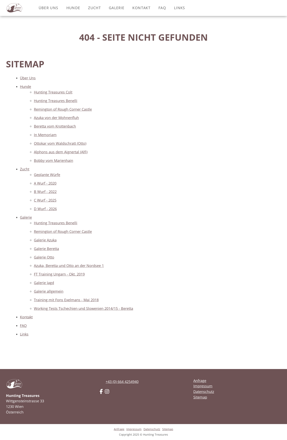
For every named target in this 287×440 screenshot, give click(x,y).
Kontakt (141, 7)
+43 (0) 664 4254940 (122, 381)
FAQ (162, 7)
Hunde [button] (73, 7)
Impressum (202, 386)
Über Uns (48, 7)
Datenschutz (203, 391)
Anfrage (199, 380)
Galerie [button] (116, 7)
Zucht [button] (94, 7)
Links (179, 7)
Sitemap (200, 397)
